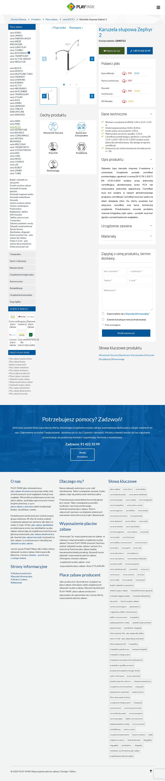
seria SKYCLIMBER (133, 526)
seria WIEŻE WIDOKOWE (138, 494)
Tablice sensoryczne (118, 617)
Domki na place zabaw (119, 591)
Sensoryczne (16, 281)
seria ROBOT (114, 580)
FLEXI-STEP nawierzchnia (120, 697)
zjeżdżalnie (127, 745)
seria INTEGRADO (145, 500)
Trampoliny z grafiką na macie (122, 665)
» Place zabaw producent (19, 373)
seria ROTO (137, 548)
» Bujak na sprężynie (17, 364)
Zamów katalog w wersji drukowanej (126, 319)
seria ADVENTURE (117, 553)
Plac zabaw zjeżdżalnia (42, 525)
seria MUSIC (115, 574)
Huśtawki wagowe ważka (120, 596)
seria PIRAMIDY (136, 516)
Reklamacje (16, 582)
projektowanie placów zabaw (122, 756)
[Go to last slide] (44, 96)
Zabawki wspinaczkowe (141, 623)
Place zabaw (16, 26)
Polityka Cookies (19, 579)
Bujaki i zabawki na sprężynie (122, 585)
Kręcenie (53, 152)
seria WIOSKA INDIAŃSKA (136, 558)
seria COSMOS (128, 574)
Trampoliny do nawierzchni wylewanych (126, 660)
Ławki (150, 735)
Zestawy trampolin (139, 649)
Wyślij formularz (82, 454)
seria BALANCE (132, 553)
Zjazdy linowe (115, 628)
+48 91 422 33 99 (140, 50)
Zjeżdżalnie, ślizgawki (132, 628)
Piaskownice (135, 607)
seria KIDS (133, 569)
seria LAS (140, 574)
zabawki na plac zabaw (22, 543)
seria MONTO (143, 510)
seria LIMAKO (141, 489)
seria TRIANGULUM (117, 532)
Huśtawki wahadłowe (141, 596)
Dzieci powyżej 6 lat (118, 644)
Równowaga (53, 170)
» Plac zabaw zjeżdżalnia (19, 388)
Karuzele (113, 601)
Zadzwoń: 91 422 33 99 (82, 444)
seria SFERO (127, 489)
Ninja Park (139, 687)
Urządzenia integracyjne (22, 274)
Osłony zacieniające (118, 607)
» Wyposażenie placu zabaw (20, 382)
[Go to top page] (151, 771)
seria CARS (145, 569)
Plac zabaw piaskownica (42, 534)
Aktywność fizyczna (53, 132)
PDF (127, 73)
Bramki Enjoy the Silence (120, 681)
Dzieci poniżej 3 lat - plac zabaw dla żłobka (127, 633)
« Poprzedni (59, 27)
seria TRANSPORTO (132, 564)
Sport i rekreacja (18, 261)
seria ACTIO (143, 521)
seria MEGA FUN (116, 510)
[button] (48, 96)
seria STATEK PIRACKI (118, 569)
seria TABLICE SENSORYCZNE (121, 542)
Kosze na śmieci (138, 735)
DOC (137, 73)
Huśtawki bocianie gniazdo (141, 591)
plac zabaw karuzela (32, 537)
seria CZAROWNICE (117, 558)
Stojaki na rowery (117, 740)
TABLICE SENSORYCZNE (134, 719)
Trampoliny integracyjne (120, 655)
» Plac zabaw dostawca (18, 370)
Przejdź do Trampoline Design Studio (125, 671)
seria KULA (144, 532)
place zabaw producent (84, 591)
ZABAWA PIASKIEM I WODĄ (119, 724)
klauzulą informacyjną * (138, 313)
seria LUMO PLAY (116, 500)
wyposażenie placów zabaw (88, 536)
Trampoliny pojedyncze (119, 649)
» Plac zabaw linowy (16, 361)
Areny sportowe (133, 676)
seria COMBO (131, 500)
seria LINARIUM (128, 537)
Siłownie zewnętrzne (142, 681)
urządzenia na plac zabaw (72, 562)
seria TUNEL (140, 580)
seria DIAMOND (116, 521)
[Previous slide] (44, 59)
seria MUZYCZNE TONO (118, 516)
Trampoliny (15, 254)
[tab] (64, 85)
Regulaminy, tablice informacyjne (123, 612)
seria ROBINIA (130, 521)
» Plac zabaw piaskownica (19, 391)
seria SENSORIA (141, 542)
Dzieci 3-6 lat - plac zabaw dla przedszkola (127, 639)
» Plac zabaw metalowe (18, 367)
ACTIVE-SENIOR (129, 729)
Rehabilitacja (16, 288)
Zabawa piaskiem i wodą (119, 623)
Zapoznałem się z (128, 313)
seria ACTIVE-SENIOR (135, 505)
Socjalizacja (81, 152)
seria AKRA (114, 548)
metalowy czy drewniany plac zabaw (125, 751)
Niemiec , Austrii (36, 555)
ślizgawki (139, 745)
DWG (137, 90)
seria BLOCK (130, 510)
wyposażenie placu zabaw (73, 566)
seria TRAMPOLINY (117, 505)
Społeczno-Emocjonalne (81, 134)
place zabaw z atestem (22, 506)
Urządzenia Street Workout (121, 687)
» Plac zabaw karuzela (18, 394)
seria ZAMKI (114, 537)
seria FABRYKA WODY (118, 494)
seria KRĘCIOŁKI (116, 564)
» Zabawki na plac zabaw (19, 379)
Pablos (72, 771)
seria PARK (126, 548)
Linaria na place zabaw (130, 601)
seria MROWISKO (116, 526)
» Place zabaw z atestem (18, 376)
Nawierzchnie (16, 267)
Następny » (76, 27)
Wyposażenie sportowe (119, 692)
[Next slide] (92, 59)
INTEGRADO (138, 703)
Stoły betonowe (133, 740)
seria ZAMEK (127, 580)
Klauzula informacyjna (21, 576)
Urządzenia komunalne (21, 295)
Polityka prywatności (21, 573)
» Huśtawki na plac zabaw (19, 385)
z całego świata (18, 558)
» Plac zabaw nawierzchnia (20, 359)
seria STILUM (132, 532)
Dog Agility (15, 301)
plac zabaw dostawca (21, 491)
